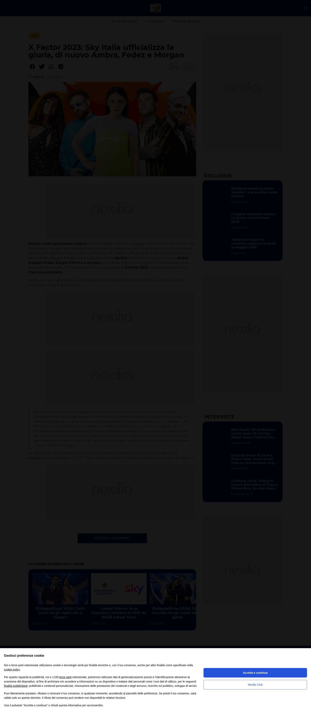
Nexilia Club (255, 684)
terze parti (65, 677)
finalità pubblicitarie (16, 685)
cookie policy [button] (12, 669)
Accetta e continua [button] (255, 672)
